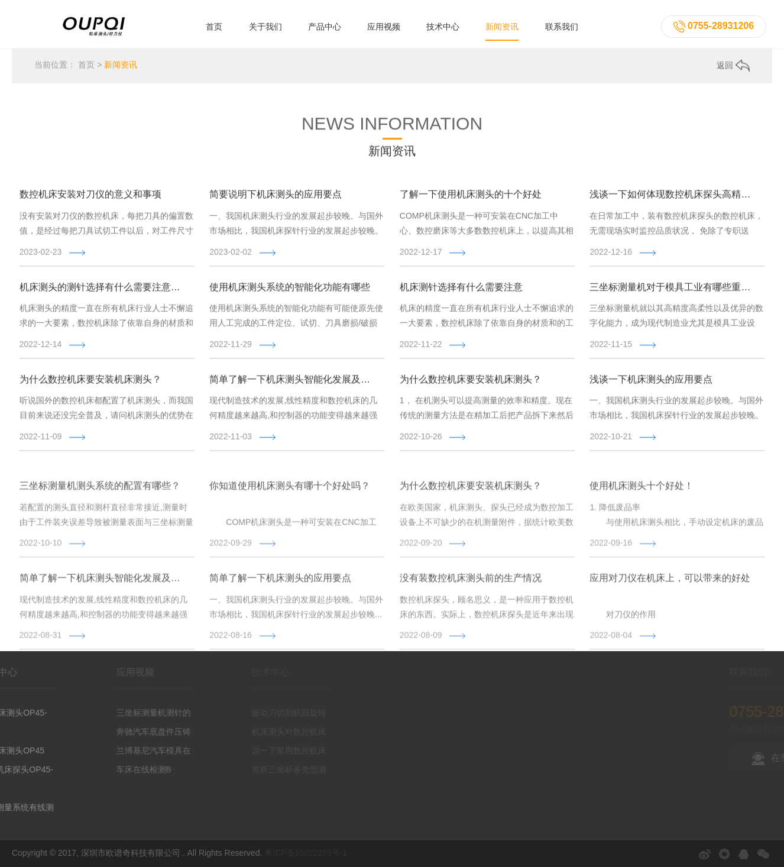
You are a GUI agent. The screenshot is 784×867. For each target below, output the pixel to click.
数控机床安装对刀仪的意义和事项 (90, 198)
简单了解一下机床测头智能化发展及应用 (292, 382)
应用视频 (383, 26)
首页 (214, 26)
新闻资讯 (502, 26)
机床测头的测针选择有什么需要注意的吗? (103, 290)
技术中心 (442, 26)
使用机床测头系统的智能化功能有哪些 (289, 290)
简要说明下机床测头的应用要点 (275, 198)
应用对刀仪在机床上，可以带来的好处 (669, 605)
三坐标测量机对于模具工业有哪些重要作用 (672, 290)
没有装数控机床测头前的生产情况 (471, 605)
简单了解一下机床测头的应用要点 (280, 605)
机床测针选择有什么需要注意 (461, 290)
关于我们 (265, 26)
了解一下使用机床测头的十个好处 (471, 198)
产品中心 (324, 26)
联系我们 (561, 26)
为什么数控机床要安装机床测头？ (90, 382)
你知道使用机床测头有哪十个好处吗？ (289, 512)
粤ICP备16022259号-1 (305, 853)
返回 (733, 66)
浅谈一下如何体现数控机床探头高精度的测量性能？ (672, 198)
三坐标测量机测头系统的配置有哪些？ (100, 512)
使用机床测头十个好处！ (641, 512)
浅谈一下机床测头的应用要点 (650, 382)
